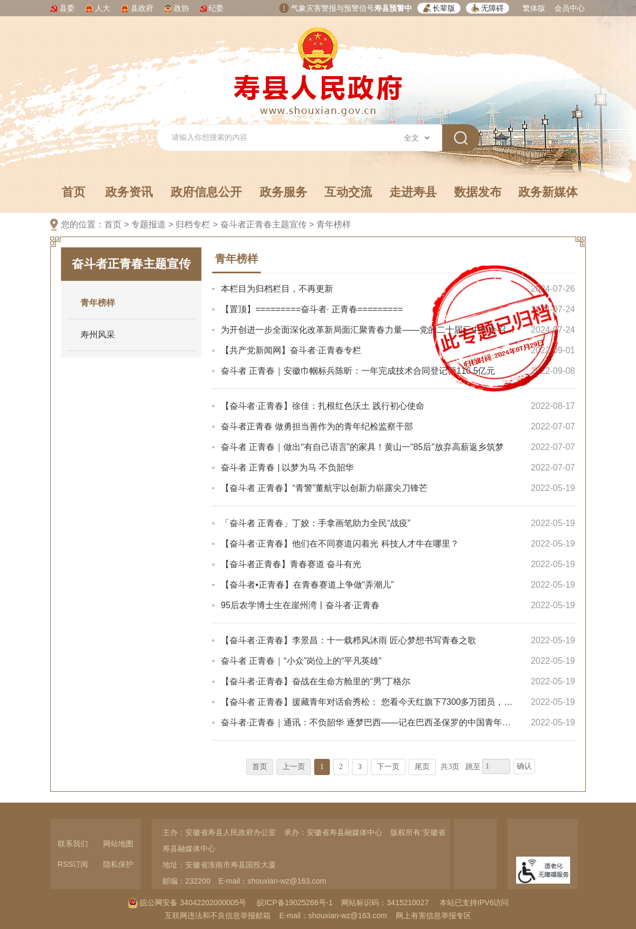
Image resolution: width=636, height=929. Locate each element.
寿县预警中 (393, 8)
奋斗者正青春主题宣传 (263, 224)
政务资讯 (129, 192)
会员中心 (569, 8)
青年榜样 (333, 224)
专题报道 (148, 224)
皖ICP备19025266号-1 (295, 902)
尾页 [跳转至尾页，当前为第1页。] (422, 767)
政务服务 (283, 192)
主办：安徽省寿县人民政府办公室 (219, 832)
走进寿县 (413, 192)
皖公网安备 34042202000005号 (187, 902)
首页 (73, 192)
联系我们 (73, 843)
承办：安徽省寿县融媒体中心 (333, 832)
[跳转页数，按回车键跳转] (496, 766)
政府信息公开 (206, 192)
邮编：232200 (187, 881)
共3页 (450, 767)
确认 (524, 766)
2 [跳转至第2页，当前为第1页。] (341, 767)
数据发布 (478, 192)
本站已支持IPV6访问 (474, 902)
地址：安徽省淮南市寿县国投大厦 (219, 864)
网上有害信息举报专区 (433, 915)
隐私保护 (118, 864)
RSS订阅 (73, 864)
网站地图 (118, 843)
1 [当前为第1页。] (322, 767)
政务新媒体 (548, 192)
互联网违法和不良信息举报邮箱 (217, 915)
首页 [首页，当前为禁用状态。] (259, 767)
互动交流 (348, 192)
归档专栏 (192, 224)
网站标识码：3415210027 (385, 902)
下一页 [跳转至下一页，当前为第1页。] (388, 767)
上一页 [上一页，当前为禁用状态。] (293, 767)
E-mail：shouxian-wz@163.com (272, 881)
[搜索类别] (416, 137)
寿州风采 (97, 334)
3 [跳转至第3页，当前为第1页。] (360, 767)
